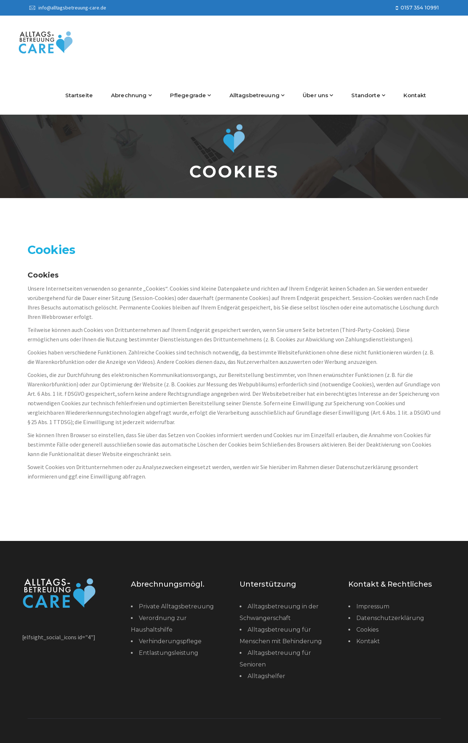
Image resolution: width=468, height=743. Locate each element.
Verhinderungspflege (170, 641)
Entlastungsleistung (168, 652)
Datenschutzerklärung (390, 618)
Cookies (367, 629)
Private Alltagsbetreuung (176, 606)
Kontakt (368, 641)
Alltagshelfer (266, 676)
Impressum (372, 606)
